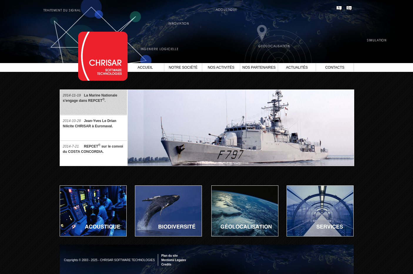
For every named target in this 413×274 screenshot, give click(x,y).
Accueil (145, 67)
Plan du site (169, 255)
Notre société (183, 67)
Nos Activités (221, 67)
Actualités (297, 67)
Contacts (334, 67)
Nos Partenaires (259, 67)
